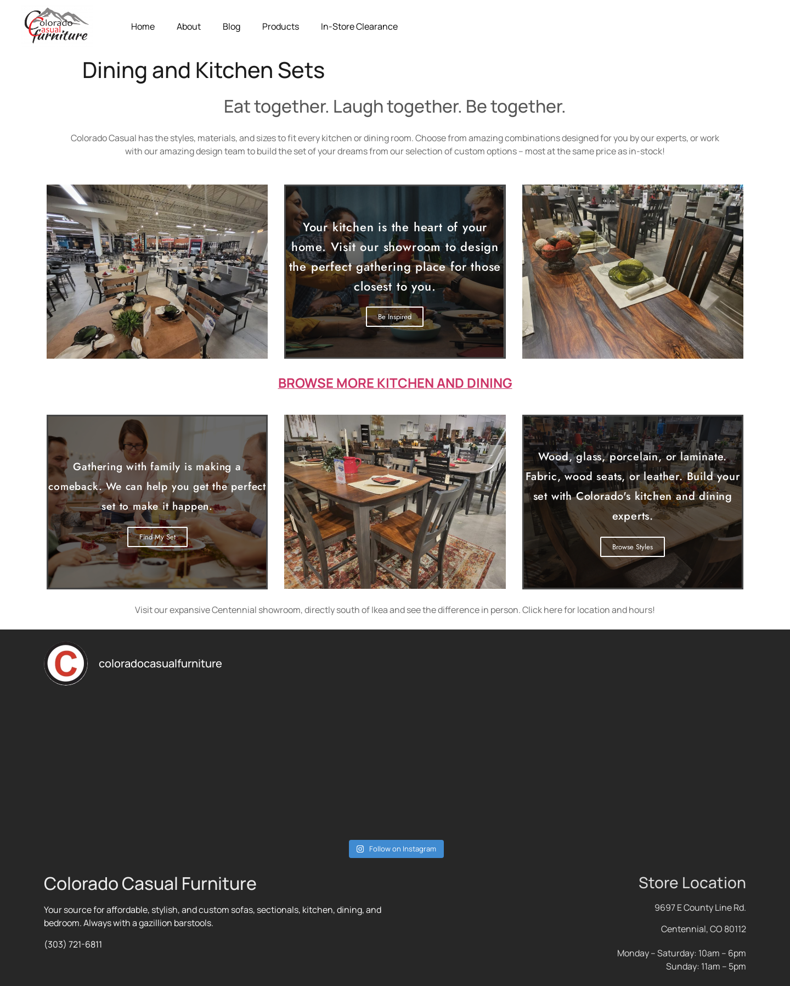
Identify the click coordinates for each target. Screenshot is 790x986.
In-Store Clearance (359, 26)
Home (143, 26)
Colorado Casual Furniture (150, 883)
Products (280, 26)
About (189, 26)
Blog (231, 26)
